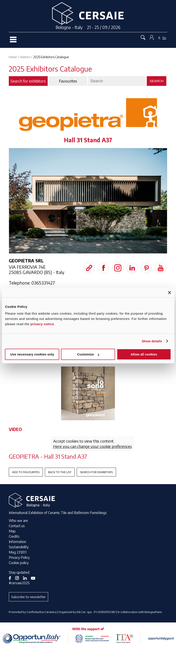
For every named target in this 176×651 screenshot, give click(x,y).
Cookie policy (19, 563)
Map (12, 531)
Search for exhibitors (96, 472)
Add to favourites (26, 472)
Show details (152, 341)
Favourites (68, 81)
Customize (88, 354)
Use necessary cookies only (32, 354)
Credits (14, 536)
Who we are (18, 520)
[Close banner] (169, 292)
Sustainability (19, 547)
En (164, 38)
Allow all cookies (144, 354)
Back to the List (59, 472)
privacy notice (42, 324)
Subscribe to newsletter (28, 597)
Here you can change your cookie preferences (92, 446)
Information (17, 541)
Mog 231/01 (17, 552)
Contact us (17, 526)
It (159, 38)
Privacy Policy (19, 557)
